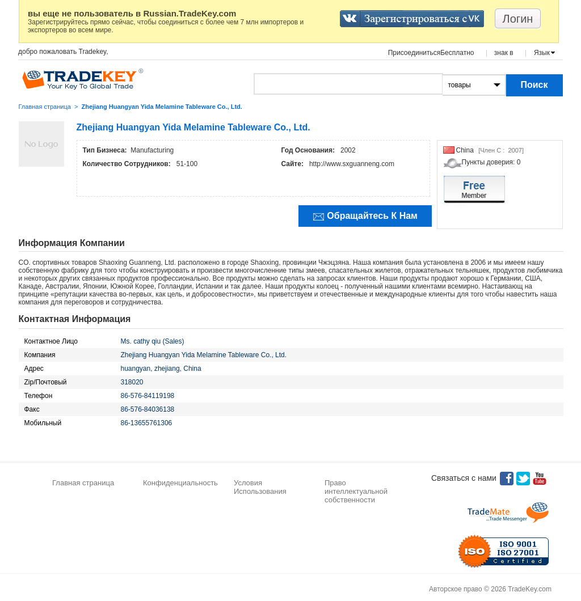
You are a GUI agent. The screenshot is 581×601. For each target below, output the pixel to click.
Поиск (534, 85)
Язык (542, 53)
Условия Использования (260, 487)
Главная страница (45, 106)
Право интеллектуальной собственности (356, 491)
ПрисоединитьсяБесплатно (431, 53)
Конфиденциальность (180, 483)
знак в (503, 53)
